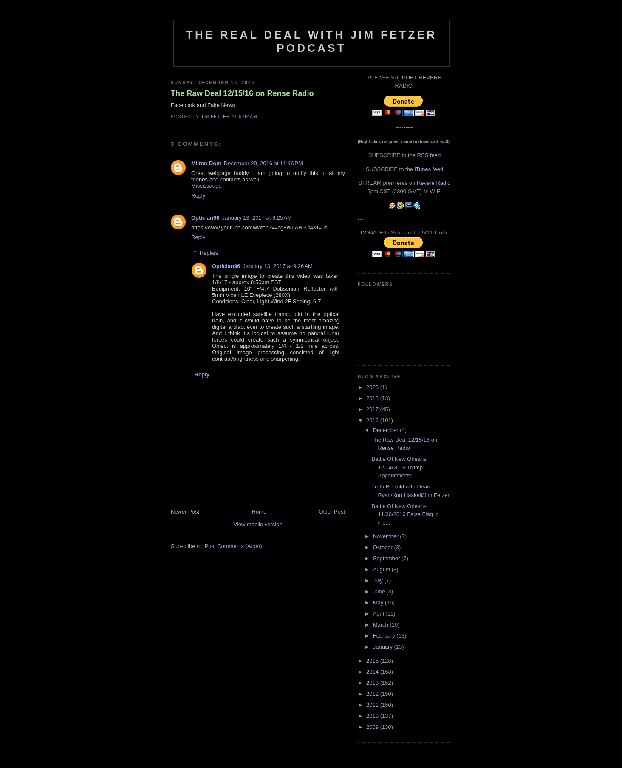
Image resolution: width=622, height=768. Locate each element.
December (386, 430)
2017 (373, 409)
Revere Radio (434, 183)
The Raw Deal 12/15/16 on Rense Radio (242, 93)
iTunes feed (429, 169)
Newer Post (185, 511)
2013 (373, 683)
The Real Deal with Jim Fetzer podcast (311, 41)
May (379, 602)
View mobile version (257, 524)
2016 (373, 420)
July (379, 580)
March (381, 624)
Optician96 (205, 218)
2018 (373, 398)
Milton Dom (206, 163)
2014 (373, 672)
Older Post (332, 511)
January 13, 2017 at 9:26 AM (277, 266)
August (382, 569)
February (385, 635)
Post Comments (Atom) (233, 546)
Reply (198, 195)
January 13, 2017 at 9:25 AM (256, 218)
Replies (209, 253)
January (383, 647)
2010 (373, 716)
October (383, 547)
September (387, 558)
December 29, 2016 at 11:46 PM (263, 163)
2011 (373, 705)
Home (259, 511)
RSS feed (429, 155)
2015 (373, 661)
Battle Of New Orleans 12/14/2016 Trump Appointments (398, 467)
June (380, 591)
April (379, 613)
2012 (373, 694)
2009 (373, 727)
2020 (373, 387)
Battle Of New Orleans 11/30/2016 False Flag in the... (404, 514)
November (386, 536)
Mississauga (206, 186)
